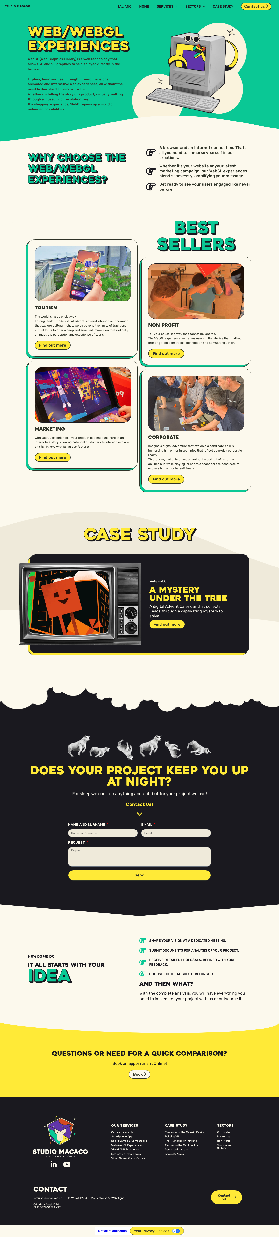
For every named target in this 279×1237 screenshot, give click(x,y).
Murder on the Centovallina (182, 1145)
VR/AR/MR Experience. (125, 1149)
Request (77, 842)
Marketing (223, 1136)
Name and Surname (87, 825)
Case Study (223, 6)
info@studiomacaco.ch (47, 1198)
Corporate (223, 1132)
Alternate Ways (174, 1154)
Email (147, 825)
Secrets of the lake (177, 1149)
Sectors (195, 6)
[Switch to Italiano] (124, 6)
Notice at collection (112, 1231)
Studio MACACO (22, 6)
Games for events (122, 1132)
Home (144, 6)
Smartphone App (121, 1136)
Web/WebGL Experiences (127, 1145)
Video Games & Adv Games (128, 1158)
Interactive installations (126, 1154)
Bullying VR (172, 1136)
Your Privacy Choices (151, 1231)
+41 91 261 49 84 (76, 1198)
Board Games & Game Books (129, 1141)
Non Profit (223, 1141)
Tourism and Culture (224, 1147)
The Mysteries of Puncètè (181, 1141)
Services (167, 6)
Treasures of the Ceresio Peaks (184, 1132)
